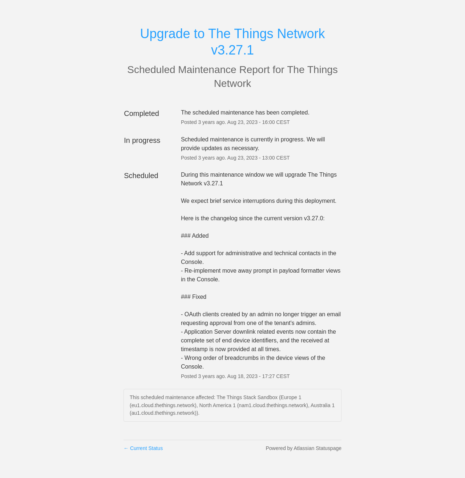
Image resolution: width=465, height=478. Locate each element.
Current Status (143, 448)
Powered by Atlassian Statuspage (303, 448)
